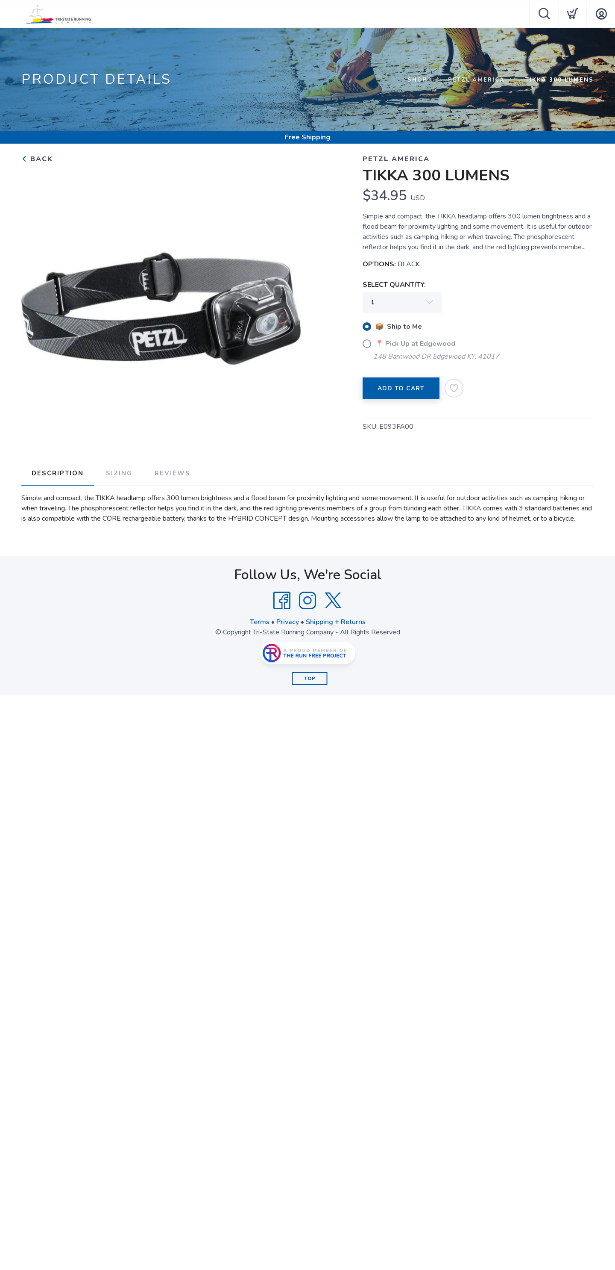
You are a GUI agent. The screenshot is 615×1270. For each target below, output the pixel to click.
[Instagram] (307, 600)
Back (37, 159)
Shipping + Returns (336, 622)
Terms (259, 622)
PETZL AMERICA (476, 80)
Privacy (287, 622)
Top (310, 678)
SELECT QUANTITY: (394, 284)
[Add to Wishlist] (454, 388)
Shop (417, 80)
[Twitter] (333, 600)
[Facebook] (282, 600)
